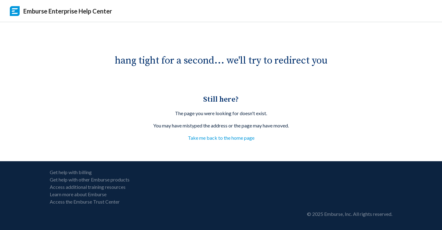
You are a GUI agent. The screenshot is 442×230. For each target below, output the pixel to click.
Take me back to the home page (221, 138)
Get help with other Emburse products (90, 179)
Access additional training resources (88, 187)
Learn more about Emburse (78, 194)
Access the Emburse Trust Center (85, 202)
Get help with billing (71, 172)
